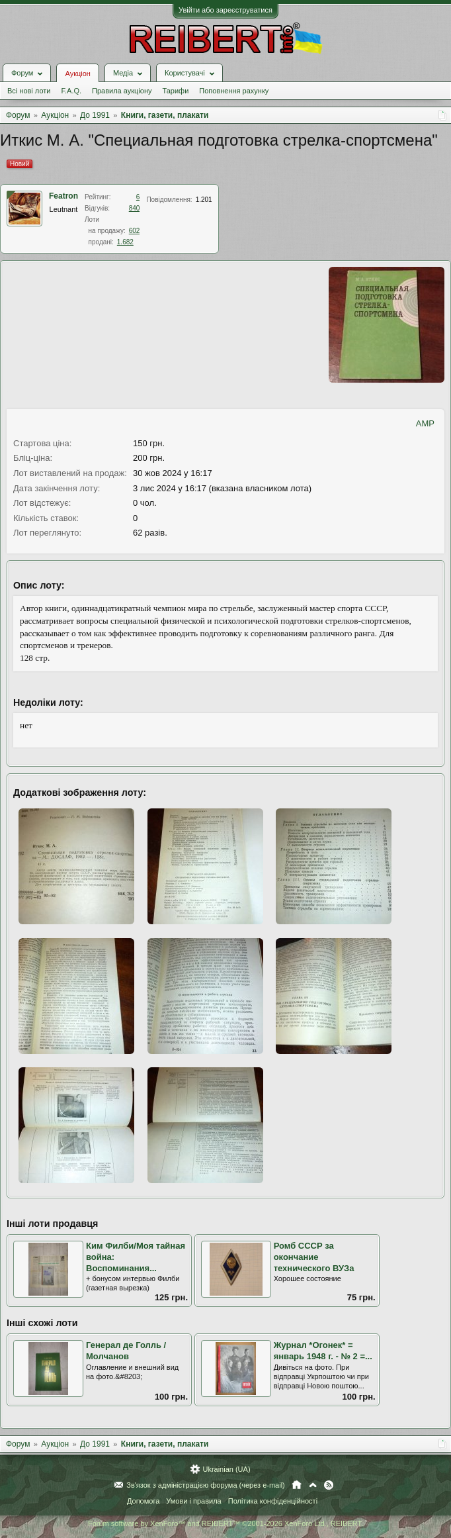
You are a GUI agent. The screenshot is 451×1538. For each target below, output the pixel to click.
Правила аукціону (121, 91)
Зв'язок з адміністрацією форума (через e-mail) (205, 1485)
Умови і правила (193, 1501)
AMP (425, 423)
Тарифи (176, 91)
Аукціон (77, 73)
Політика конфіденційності (272, 1501)
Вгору (312, 1485)
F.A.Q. (71, 91)
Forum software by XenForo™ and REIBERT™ (225, 1523)
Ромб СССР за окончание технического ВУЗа (314, 1257)
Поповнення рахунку (233, 91)
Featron (63, 196)
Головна (297, 1485)
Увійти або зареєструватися (225, 10)
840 (134, 208)
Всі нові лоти (28, 91)
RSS (328, 1485)
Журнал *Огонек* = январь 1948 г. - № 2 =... (323, 1350)
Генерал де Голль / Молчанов (126, 1350)
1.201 (204, 199)
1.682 (125, 242)
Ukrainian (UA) (226, 1469)
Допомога (143, 1501)
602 (134, 230)
